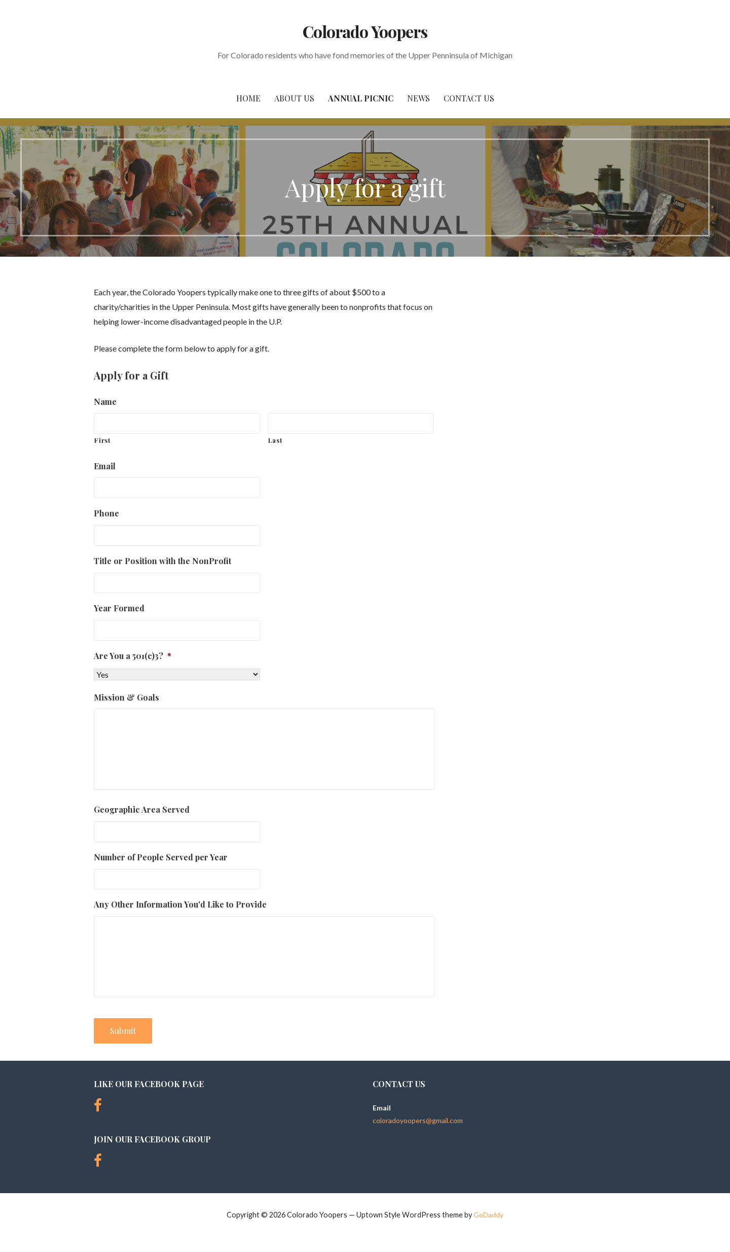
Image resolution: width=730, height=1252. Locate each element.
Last (275, 440)
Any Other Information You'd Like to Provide (180, 904)
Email (105, 466)
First (102, 440)
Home (248, 98)
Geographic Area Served (142, 810)
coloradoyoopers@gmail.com (418, 1120)
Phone (106, 513)
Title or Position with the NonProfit (162, 561)
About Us (294, 98)
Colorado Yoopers (365, 31)
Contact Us (469, 98)
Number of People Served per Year (161, 857)
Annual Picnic (360, 98)
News (418, 98)
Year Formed (119, 608)
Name (105, 402)
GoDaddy (488, 1214)
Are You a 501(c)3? (132, 656)
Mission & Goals (126, 697)
